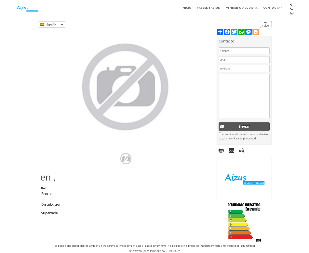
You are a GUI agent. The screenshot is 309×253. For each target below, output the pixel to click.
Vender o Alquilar (242, 7)
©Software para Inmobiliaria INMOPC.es (154, 251)
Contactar (273, 7)
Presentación (209, 7)
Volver (266, 25)
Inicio (186, 7)
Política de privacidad (243, 138)
